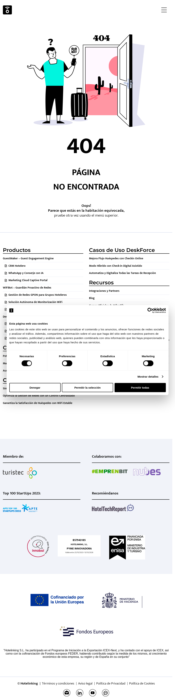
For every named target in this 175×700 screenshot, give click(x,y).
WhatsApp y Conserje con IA (26, 273)
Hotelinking (7, 9)
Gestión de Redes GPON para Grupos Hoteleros (37, 294)
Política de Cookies (142, 683)
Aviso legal (85, 683)
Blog (92, 298)
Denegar (34, 387)
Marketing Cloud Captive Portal (27, 280)
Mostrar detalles (147, 376)
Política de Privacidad (110, 683)
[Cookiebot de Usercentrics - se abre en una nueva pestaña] (150, 310)
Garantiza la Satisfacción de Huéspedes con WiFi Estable (37, 403)
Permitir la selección (87, 387)
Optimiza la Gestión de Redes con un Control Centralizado (39, 395)
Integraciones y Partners (104, 291)
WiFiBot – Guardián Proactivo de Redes (27, 287)
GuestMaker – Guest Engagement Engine (28, 258)
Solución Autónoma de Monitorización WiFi (35, 302)
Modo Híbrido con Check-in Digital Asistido (115, 265)
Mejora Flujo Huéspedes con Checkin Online (116, 258)
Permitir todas (140, 387)
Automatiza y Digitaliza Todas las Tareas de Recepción (122, 273)
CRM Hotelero (17, 265)
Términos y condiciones (58, 683)
